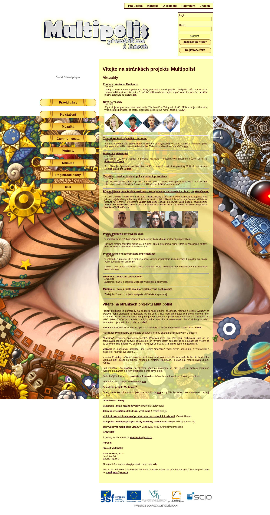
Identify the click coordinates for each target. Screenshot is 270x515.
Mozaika (68, 126)
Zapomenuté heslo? (195, 41)
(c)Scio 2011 (133, 501)
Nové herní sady (112, 102)
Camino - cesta (68, 138)
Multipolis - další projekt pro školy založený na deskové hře (137, 289)
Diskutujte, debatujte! (115, 153)
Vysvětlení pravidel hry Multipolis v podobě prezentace (135, 176)
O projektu (170, 5)
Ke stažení (68, 114)
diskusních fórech (114, 161)
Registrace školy (68, 175)
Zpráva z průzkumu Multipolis (120, 84)
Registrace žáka (195, 49)
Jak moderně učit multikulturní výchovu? (126, 411)
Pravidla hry (68, 102)
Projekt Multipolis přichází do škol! (123, 233)
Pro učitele (135, 5)
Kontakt (152, 5)
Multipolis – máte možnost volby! (122, 276)
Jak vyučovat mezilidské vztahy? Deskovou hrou (131, 426)
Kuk (68, 187)
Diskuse (68, 163)
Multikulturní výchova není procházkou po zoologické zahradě (139, 416)
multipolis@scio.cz (141, 437)
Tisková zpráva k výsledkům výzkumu (125, 138)
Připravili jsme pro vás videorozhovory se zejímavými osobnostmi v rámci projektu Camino (156, 191)
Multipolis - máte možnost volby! (122, 405)
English (205, 5)
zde (134, 95)
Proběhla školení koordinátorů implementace (129, 253)
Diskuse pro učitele (120, 169)
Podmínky (188, 5)
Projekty (68, 151)
